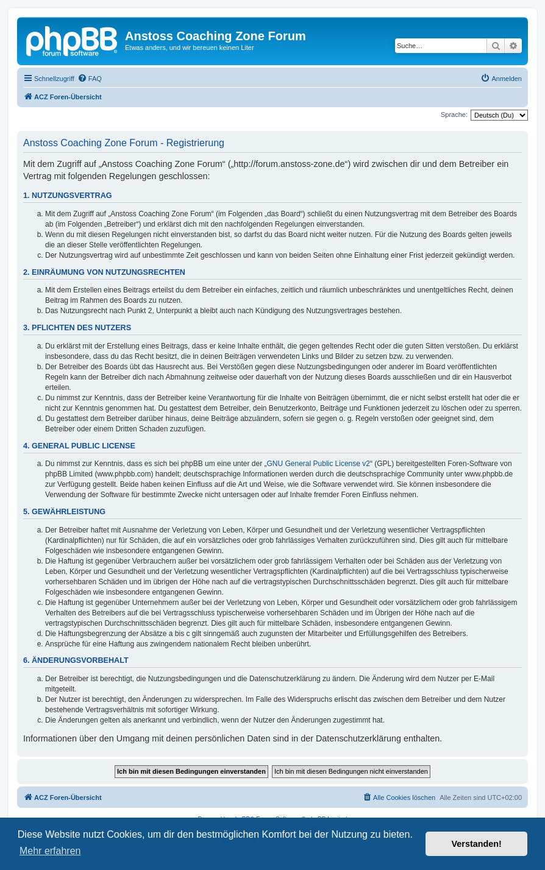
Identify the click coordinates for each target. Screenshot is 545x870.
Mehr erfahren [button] (50, 851)
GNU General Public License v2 (318, 463)
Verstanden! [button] (477, 844)
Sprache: (454, 114)
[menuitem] (89, 78)
